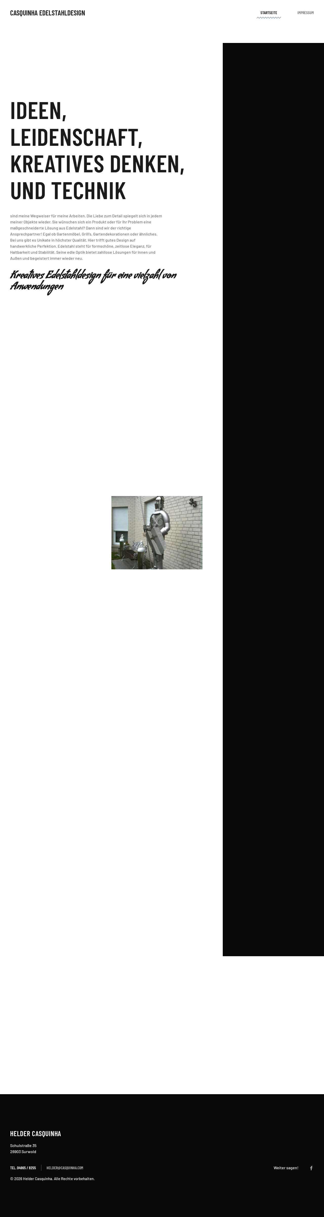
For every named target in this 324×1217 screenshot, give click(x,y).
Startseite (268, 12)
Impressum (305, 12)
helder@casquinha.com (65, 1167)
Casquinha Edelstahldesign (47, 12)
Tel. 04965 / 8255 (23, 1167)
